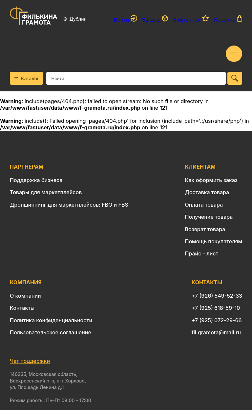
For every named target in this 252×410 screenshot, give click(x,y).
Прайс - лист (202, 253)
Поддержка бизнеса (36, 180)
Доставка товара (207, 192)
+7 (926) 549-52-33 (217, 295)
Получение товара (209, 217)
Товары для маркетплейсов (46, 192)
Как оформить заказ (211, 180)
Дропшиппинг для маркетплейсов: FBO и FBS (69, 204)
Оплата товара (204, 204)
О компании (25, 295)
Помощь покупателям (213, 241)
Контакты (22, 308)
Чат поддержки (30, 361)
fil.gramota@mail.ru (216, 332)
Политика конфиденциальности (51, 320)
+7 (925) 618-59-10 (216, 308)
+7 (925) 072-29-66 (217, 320)
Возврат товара (205, 229)
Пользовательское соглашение (50, 332)
